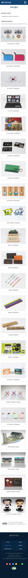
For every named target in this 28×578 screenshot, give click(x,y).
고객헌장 (7, 542)
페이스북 (13, 564)
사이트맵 (20, 548)
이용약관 (20, 542)
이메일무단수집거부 (7, 548)
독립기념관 (6, 2)
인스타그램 (10, 564)
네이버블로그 (22, 564)
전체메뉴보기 (25, 2)
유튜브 (7, 564)
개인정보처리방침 (8, 545)
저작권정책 (20, 545)
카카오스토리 (16, 564)
